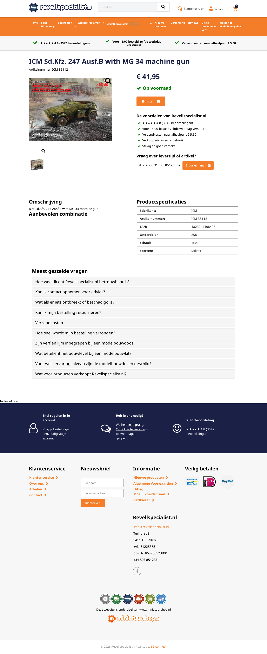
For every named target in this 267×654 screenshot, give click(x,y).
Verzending (178, 22)
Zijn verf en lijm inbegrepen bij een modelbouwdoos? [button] (85, 343)
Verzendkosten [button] (49, 322)
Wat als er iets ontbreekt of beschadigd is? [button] (74, 302)
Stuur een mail (198, 165)
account (48, 438)
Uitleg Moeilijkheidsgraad (149, 491)
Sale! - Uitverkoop (48, 24)
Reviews (193, 22)
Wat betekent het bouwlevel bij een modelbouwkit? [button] (83, 353)
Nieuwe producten (161, 24)
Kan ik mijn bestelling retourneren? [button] (68, 312)
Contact (35, 495)
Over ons (36, 483)
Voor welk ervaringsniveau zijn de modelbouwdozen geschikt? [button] (93, 363)
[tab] (133, 281)
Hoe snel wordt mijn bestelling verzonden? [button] (75, 333)
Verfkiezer (141, 500)
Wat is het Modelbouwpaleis (230, 24)
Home (34, 22)
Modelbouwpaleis (122, 24)
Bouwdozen (65, 22)
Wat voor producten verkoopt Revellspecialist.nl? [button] (80, 374)
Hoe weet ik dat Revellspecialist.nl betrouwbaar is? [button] (82, 281)
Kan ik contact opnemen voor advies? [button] (70, 291)
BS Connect (158, 646)
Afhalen (35, 489)
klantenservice (194, 9)
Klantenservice (41, 477)
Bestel (151, 101)
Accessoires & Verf (89, 22)
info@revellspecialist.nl (151, 527)
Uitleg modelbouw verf (209, 26)
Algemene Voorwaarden (153, 483)
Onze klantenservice (130, 429)
